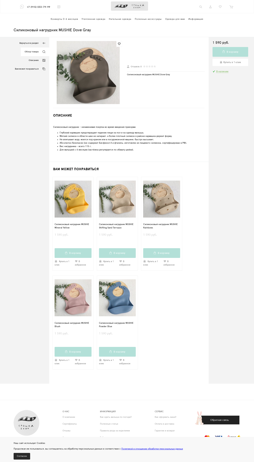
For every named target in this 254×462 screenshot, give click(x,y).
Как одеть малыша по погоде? (116, 418)
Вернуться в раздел (32, 43)
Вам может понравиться (30, 69)
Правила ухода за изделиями (115, 431)
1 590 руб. (73, 237)
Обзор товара (35, 51)
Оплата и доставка (164, 424)
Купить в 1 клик (62, 263)
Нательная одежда (120, 19)
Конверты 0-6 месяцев (64, 19)
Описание (37, 60)
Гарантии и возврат (165, 431)
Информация (195, 19)
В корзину (73, 253)
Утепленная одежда (93, 19)
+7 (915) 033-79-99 (38, 7)
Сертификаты (70, 424)
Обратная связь (219, 420)
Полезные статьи (109, 424)
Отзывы (66, 431)
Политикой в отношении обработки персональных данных (152, 449)
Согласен (22, 456)
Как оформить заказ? (165, 418)
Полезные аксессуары (148, 19)
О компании (69, 418)
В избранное (80, 263)
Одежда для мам (175, 19)
